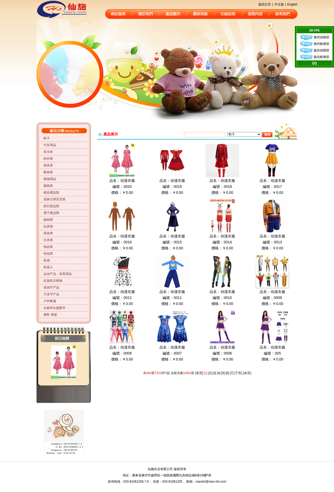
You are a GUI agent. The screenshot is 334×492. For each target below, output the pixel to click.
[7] (231, 373)
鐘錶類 (48, 219)
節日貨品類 (51, 206)
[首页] (199, 373)
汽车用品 (50, 145)
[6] (227, 373)
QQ (314, 63)
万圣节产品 (51, 294)
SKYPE (314, 30)
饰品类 (48, 247)
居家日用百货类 (54, 199)
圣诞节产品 (51, 287)
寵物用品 (50, 179)
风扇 (47, 260)
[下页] (238, 373)
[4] (218, 373)
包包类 (48, 253)
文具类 (48, 240)
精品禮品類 (51, 192)
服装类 (48, 186)
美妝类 (48, 233)
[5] (223, 373)
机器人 (48, 267)
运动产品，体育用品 (58, 274)
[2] (210, 373)
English (292, 4)
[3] (214, 373)
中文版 (279, 4)
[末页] (247, 373)
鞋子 (47, 138)
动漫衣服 (127, 180)
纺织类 (48, 158)
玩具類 (48, 226)
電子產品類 (51, 213)
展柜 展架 (50, 314)
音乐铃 (48, 152)
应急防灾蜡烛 (53, 281)
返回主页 (264, 4)
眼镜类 (48, 172)
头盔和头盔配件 (54, 308)
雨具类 (48, 165)
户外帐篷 (50, 301)
